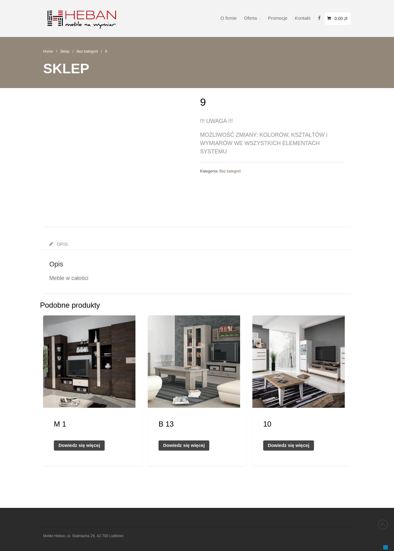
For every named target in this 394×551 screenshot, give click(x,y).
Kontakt (303, 18)
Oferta (250, 18)
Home (48, 51)
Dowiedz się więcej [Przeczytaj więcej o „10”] (288, 445)
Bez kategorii (87, 51)
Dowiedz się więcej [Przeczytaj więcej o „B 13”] (184, 445)
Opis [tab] (61, 244)
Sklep (64, 51)
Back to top (383, 524)
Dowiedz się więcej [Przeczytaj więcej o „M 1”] (79, 445)
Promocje (277, 18)
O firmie (228, 18)
